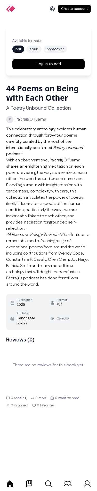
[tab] (9, 484)
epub (33, 49)
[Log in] (52, 8)
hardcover (55, 49)
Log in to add (48, 64)
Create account (74, 8)
